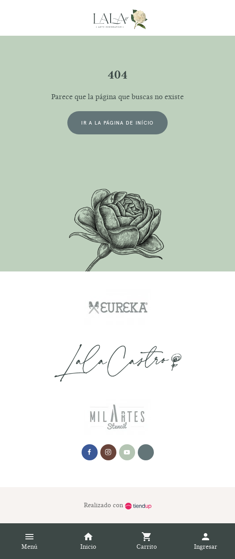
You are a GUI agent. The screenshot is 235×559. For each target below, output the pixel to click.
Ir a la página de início (117, 122)
